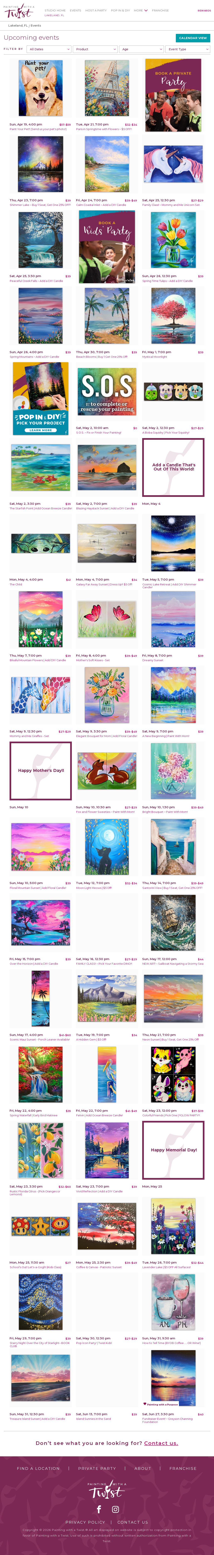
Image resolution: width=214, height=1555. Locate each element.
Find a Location (38, 1468)
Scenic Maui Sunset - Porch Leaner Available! (40, 1039)
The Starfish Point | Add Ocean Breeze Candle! (41, 508)
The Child (16, 584)
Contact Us (132, 1522)
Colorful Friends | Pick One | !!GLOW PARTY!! (171, 1115)
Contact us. (161, 1443)
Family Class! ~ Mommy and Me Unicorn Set (171, 204)
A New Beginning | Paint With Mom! (165, 736)
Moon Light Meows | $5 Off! (94, 887)
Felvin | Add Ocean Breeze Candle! (99, 1115)
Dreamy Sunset (152, 660)
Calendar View (193, 38)
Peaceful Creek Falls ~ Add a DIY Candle (36, 281)
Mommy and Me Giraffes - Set (29, 736)
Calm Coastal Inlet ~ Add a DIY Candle (101, 204)
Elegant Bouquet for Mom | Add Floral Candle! (106, 736)
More (138, 10)
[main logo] (19, 4)
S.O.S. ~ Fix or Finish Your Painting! (98, 432)
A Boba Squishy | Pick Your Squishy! (165, 432)
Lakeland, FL (54, 15)
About (143, 1468)
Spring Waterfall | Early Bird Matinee (33, 1115)
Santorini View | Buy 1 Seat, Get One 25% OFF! (172, 887)
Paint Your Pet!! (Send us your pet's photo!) (38, 129)
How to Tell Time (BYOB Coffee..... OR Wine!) (171, 1343)
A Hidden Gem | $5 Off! (91, 1039)
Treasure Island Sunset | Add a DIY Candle (37, 1418)
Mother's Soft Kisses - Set (93, 660)
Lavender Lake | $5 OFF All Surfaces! (166, 1267)
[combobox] (49, 49)
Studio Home (55, 10)
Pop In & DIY (120, 10)
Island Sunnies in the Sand (93, 1418)
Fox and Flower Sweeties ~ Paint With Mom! (105, 811)
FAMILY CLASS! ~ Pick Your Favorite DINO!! (104, 963)
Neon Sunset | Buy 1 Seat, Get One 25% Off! (170, 1039)
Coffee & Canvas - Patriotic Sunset (99, 1267)
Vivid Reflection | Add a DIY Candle (99, 1191)
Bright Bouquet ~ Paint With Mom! (165, 811)
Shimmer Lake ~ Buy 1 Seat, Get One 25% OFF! (40, 204)
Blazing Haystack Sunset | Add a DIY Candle (105, 508)
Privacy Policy (85, 1522)
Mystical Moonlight (154, 356)
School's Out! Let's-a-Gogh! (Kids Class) (35, 1267)
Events (75, 10)
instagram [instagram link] (115, 1509)
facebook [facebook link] (99, 1509)
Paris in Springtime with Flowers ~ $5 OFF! (104, 129)
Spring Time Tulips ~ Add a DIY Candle (167, 281)
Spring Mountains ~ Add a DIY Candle (34, 356)
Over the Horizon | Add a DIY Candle (34, 963)
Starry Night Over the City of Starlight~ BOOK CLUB (40, 1344)
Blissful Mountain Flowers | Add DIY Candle (38, 660)
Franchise (160, 10)
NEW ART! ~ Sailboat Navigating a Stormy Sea (172, 963)
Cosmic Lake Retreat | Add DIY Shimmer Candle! (169, 586)
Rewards (204, 10)
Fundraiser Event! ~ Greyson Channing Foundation (167, 1420)
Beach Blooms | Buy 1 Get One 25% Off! (101, 356)
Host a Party (96, 10)
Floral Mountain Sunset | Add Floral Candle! (38, 887)
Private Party (97, 1468)
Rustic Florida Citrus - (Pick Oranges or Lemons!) (35, 1193)
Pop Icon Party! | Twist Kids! (94, 1343)
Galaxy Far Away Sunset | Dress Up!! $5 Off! (104, 584)
